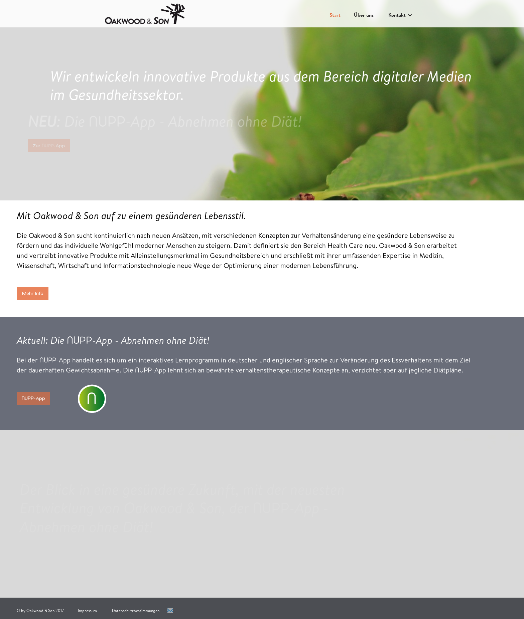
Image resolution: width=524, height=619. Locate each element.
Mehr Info (32, 293)
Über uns (364, 14)
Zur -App (46, 146)
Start (335, 14)
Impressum (87, 610)
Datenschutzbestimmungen (135, 610)
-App (33, 398)
